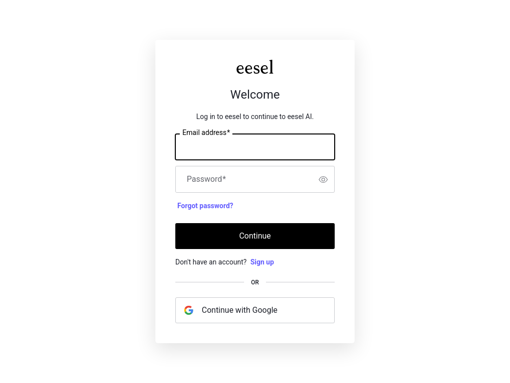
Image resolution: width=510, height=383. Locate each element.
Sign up (262, 262)
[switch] (323, 179)
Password (206, 179)
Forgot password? (205, 206)
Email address (206, 133)
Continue (255, 236)
